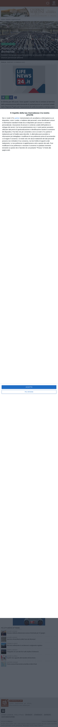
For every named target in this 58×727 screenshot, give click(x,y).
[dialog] (29, 363)
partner (17, 118)
